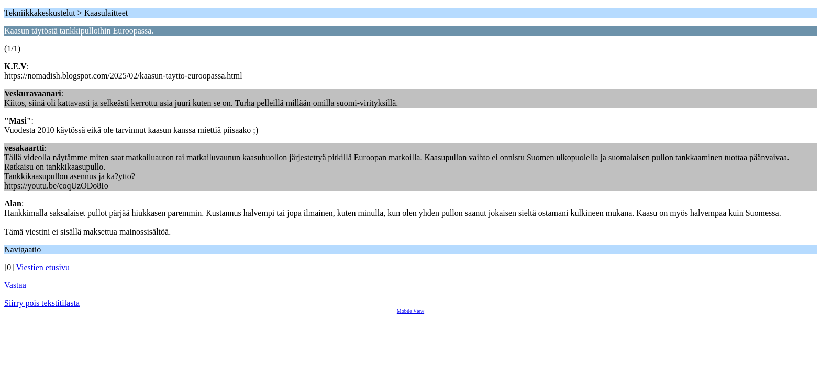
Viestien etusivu (43, 267)
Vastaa (15, 285)
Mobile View (410, 311)
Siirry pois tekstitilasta (42, 302)
